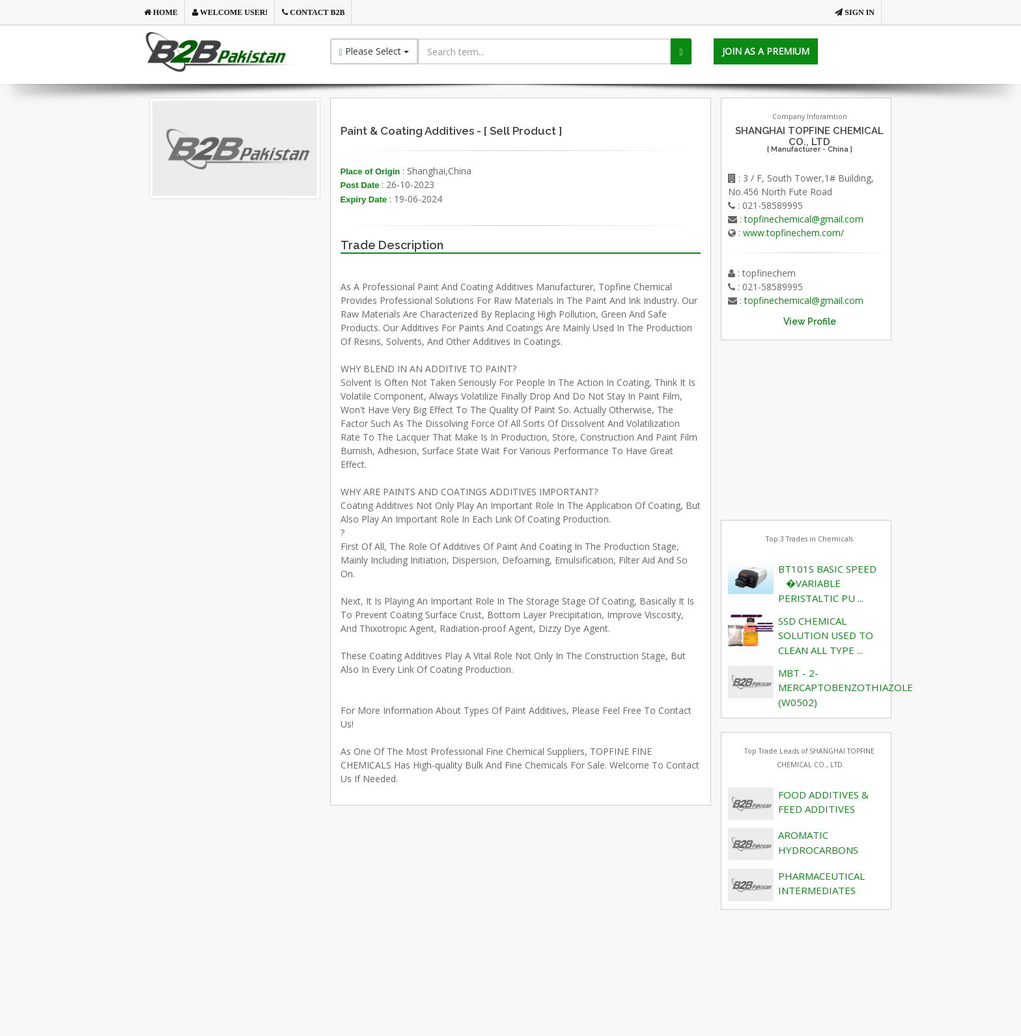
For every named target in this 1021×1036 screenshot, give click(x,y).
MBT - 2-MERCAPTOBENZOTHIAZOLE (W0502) (845, 687)
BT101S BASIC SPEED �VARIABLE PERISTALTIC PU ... (827, 583)
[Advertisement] (256, 347)
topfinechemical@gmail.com (803, 219)
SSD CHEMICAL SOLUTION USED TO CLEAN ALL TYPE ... (825, 635)
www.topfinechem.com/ (793, 232)
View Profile (809, 321)
